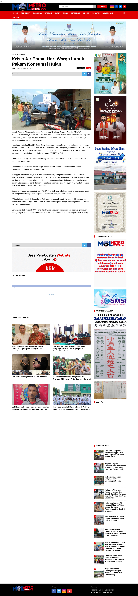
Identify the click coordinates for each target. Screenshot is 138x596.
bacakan (81, 68)
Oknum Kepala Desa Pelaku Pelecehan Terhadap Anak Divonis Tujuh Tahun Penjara (114, 559)
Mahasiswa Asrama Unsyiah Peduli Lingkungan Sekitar (113, 479)
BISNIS (65, 13)
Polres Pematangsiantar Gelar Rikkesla (29, 377)
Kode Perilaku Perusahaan (102, 592)
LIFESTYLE (75, 13)
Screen (102, 6)
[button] (124, 12)
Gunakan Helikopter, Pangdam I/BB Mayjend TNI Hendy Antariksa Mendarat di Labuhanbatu (72, 379)
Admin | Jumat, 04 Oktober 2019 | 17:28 (22, 68)
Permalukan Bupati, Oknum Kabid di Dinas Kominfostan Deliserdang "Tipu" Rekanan (115, 532)
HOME (15, 13)
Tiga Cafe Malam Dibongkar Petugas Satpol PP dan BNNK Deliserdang (113, 572)
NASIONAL (37, 13)
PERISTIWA (25, 13)
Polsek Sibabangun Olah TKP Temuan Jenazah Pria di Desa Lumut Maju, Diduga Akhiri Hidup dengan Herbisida (115, 546)
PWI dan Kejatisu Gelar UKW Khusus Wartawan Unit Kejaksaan (114, 518)
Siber (101, 590)
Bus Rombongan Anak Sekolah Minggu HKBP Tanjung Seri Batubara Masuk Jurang (114, 454)
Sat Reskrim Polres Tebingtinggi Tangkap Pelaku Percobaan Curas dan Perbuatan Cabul (30, 409)
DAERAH (48, 13)
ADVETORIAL (108, 13)
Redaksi (94, 590)
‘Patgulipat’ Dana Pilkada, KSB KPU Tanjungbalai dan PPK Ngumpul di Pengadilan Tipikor (69, 348)
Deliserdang (21, 54)
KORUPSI (96, 13)
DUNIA (57, 13)
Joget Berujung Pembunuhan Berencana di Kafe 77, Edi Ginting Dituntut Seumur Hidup (115, 467)
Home (14, 54)
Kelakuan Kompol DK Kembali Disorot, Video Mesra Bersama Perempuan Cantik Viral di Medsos (115, 507)
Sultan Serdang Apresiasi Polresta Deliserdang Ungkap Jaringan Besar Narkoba (28, 348)
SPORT (86, 13)
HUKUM (16, 17)
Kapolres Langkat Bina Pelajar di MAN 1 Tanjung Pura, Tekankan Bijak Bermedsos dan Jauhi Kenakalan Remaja (71, 409)
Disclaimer (109, 590)
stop (88, 68)
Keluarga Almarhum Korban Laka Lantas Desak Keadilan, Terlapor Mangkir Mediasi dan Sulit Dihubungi (115, 494)
